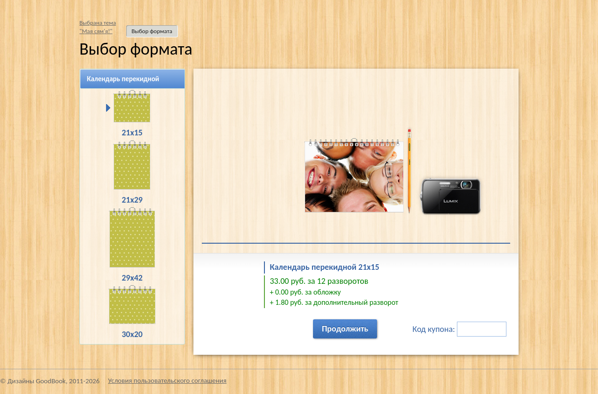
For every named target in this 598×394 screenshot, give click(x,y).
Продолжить (345, 329)
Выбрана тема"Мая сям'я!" (97, 27)
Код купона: (459, 329)
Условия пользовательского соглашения (167, 380)
